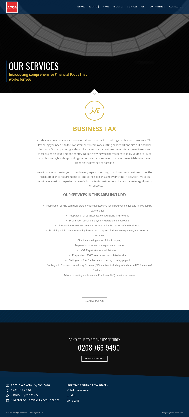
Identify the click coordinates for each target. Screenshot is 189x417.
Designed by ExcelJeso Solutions (172, 413)
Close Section (94, 300)
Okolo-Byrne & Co (24, 395)
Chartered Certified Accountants (35, 400)
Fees (143, 6)
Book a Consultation (94, 358)
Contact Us (176, 6)
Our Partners (157, 6)
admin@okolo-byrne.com (30, 385)
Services (132, 6)
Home (106, 6)
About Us (118, 6)
